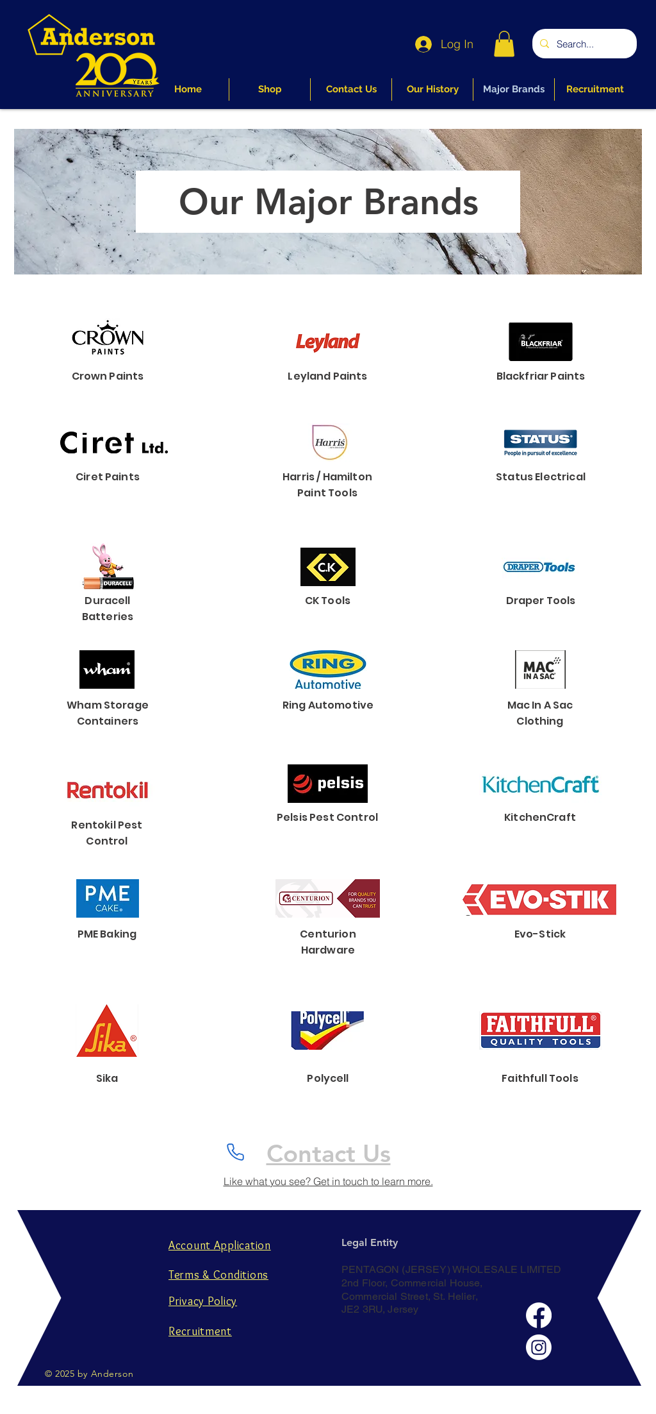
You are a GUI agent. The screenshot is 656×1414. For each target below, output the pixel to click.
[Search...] (583, 43)
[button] (504, 44)
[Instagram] (539, 1347)
